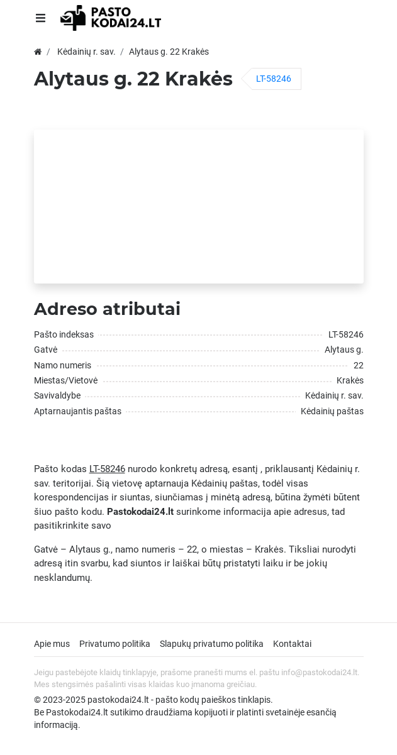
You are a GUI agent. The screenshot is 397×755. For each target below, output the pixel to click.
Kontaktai (292, 644)
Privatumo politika (114, 644)
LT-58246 (273, 79)
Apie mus (52, 644)
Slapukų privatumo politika (212, 644)
